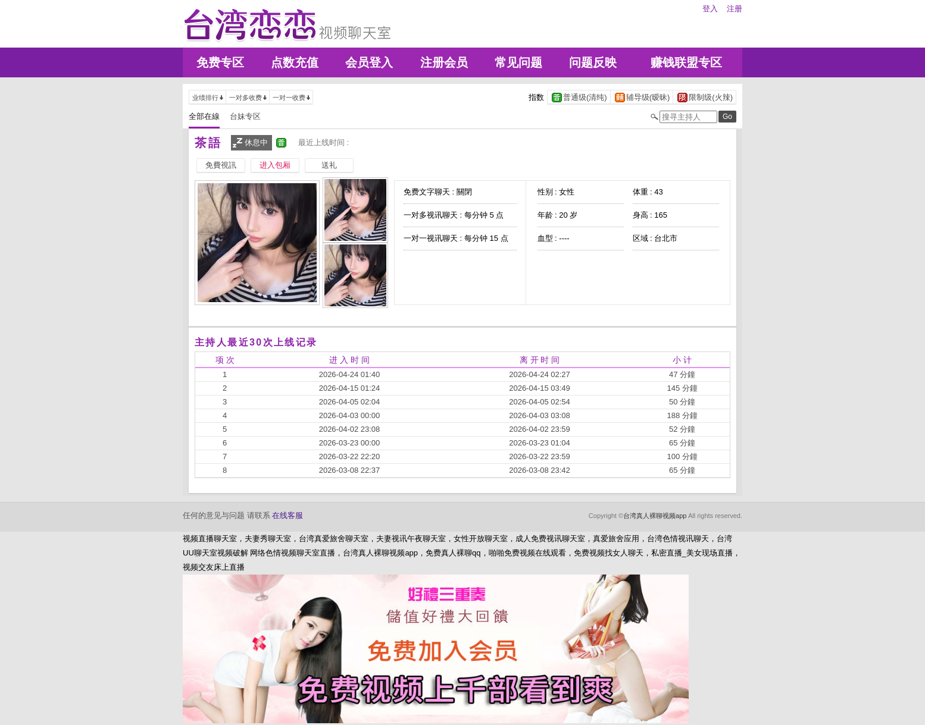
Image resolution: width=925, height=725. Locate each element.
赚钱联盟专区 (686, 62)
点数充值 (294, 62)
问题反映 (593, 62)
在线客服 (287, 515)
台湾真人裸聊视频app (654, 515)
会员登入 (369, 62)
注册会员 (444, 62)
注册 (734, 8)
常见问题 (518, 62)
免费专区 (220, 62)
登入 (710, 8)
